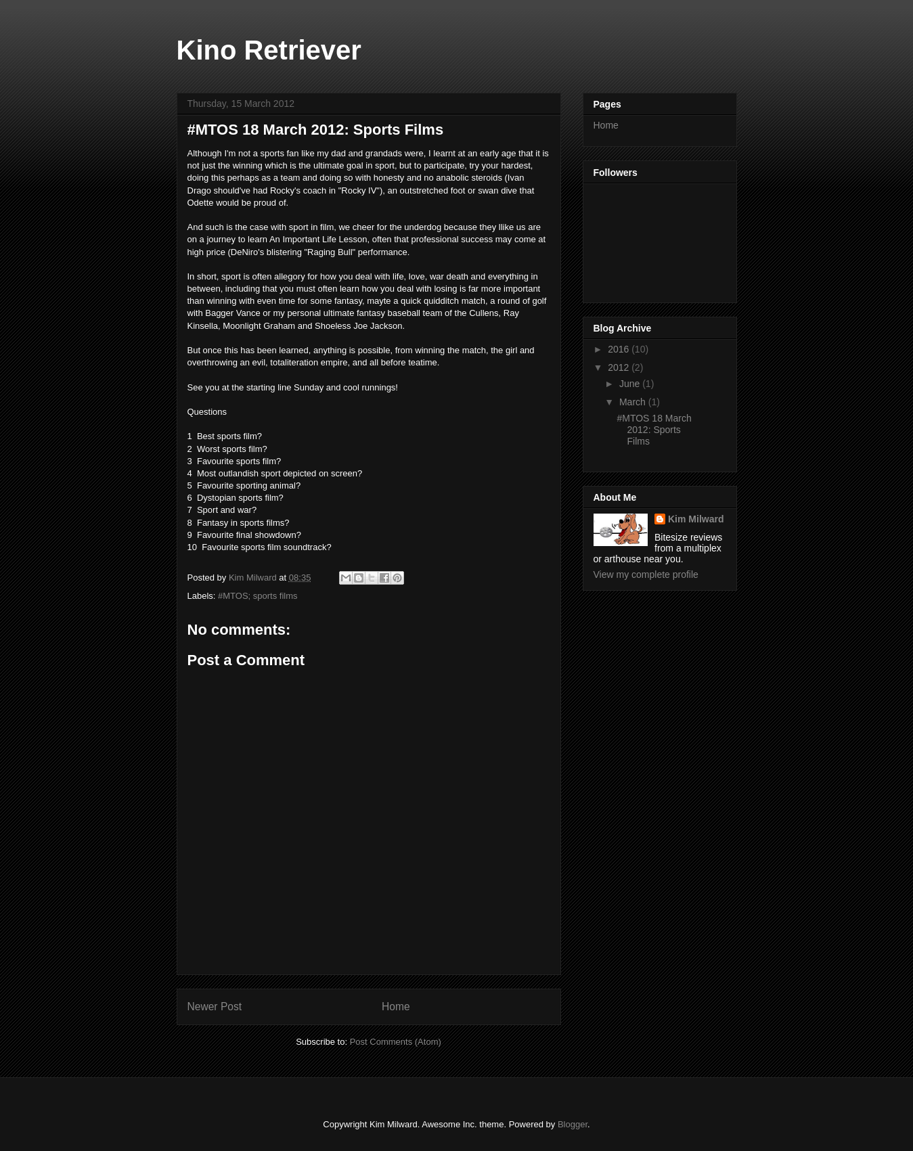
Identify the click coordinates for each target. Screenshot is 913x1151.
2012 (619, 367)
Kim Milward (695, 519)
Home (396, 1006)
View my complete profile (646, 574)
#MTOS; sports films (258, 596)
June (630, 383)
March (633, 402)
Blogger (572, 1124)
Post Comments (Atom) (395, 1042)
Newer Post (214, 1006)
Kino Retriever (269, 50)
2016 (619, 349)
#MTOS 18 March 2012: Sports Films (654, 430)
